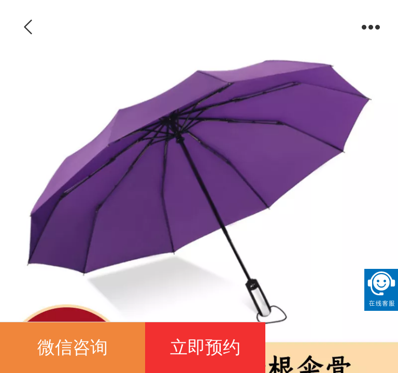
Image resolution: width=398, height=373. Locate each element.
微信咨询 (72, 347)
